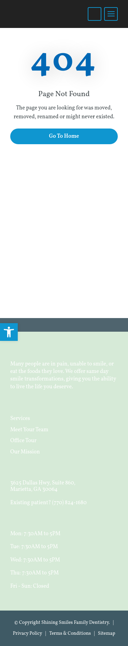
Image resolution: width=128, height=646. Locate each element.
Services (20, 418)
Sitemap (106, 633)
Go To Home (64, 136)
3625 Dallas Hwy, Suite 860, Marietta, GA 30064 (42, 486)
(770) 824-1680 (69, 503)
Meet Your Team (29, 430)
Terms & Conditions (70, 633)
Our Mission (25, 452)
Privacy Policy (27, 633)
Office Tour (23, 441)
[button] (9, 332)
